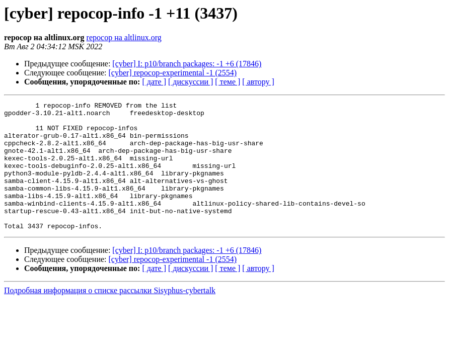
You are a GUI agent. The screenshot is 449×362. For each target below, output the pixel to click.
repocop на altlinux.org (124, 37)
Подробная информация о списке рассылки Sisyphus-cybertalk (109, 316)
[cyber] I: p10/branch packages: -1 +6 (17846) (186, 63)
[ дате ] (154, 81)
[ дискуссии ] (190, 81)
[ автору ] (258, 81)
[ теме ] (227, 81)
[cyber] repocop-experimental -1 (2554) (173, 72)
